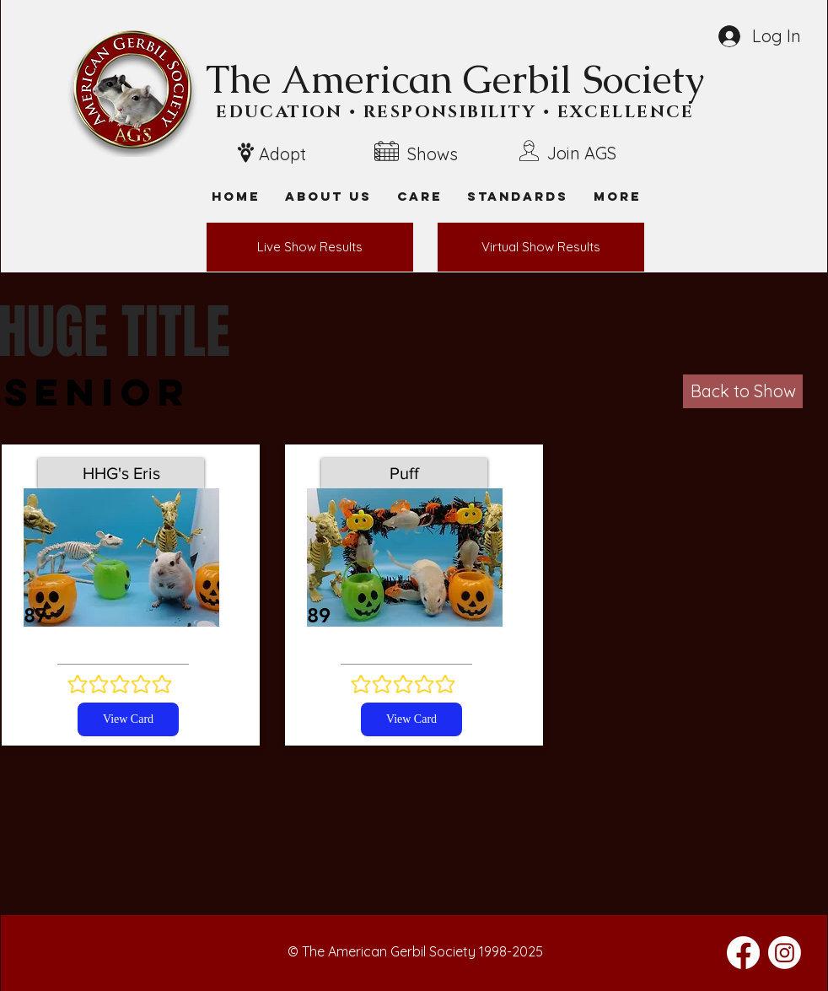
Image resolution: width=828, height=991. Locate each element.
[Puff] (404, 473)
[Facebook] (743, 952)
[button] (617, 196)
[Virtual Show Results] (541, 247)
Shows (432, 153)
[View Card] (128, 719)
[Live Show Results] (310, 247)
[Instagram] (784, 952)
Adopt (282, 153)
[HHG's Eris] (121, 473)
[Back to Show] (743, 391)
